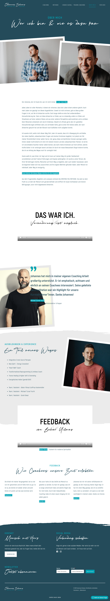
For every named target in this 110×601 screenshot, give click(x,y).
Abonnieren (90, 571)
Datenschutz (83, 590)
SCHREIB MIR (11, 554)
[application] (55, 220)
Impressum (76, 590)
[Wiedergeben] (20, 237)
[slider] (53, 237)
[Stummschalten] (86, 237)
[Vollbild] (89, 237)
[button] (55, 220)
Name (58, 568)
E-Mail (73, 568)
